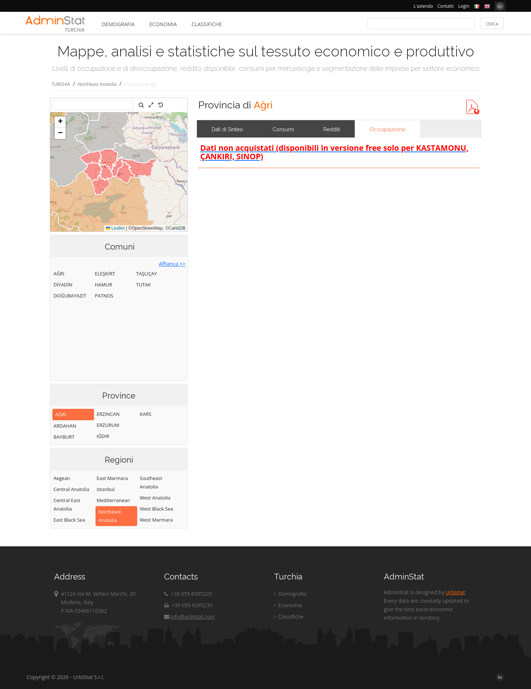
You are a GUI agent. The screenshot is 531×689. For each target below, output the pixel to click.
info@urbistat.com (189, 616)
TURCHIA (61, 84)
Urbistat (455, 592)
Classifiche (206, 24)
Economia (163, 24)
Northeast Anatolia (97, 84)
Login (463, 6)
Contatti (445, 6)
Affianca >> (172, 263)
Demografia (118, 24)
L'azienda (423, 6)
